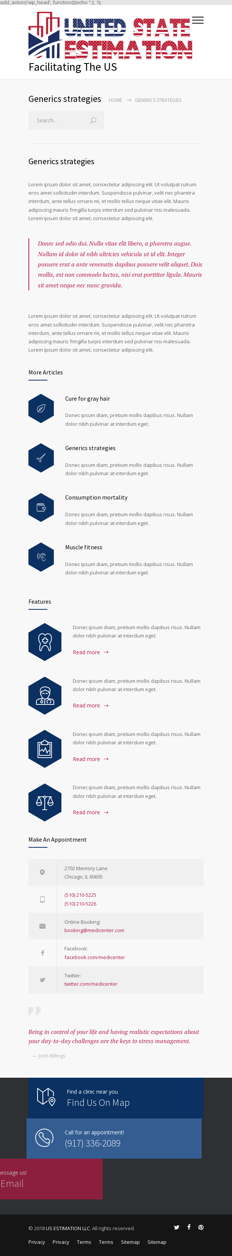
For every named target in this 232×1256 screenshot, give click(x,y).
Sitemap (130, 1242)
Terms (84, 1242)
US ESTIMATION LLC (68, 1228)
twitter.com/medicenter (91, 983)
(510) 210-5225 (80, 894)
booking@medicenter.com (94, 930)
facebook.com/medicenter (94, 957)
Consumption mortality (96, 497)
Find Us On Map (98, 1102)
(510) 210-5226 (80, 903)
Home (115, 100)
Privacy (36, 1242)
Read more (86, 652)
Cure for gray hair (87, 398)
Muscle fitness (83, 547)
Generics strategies (61, 161)
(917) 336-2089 (53, 1143)
